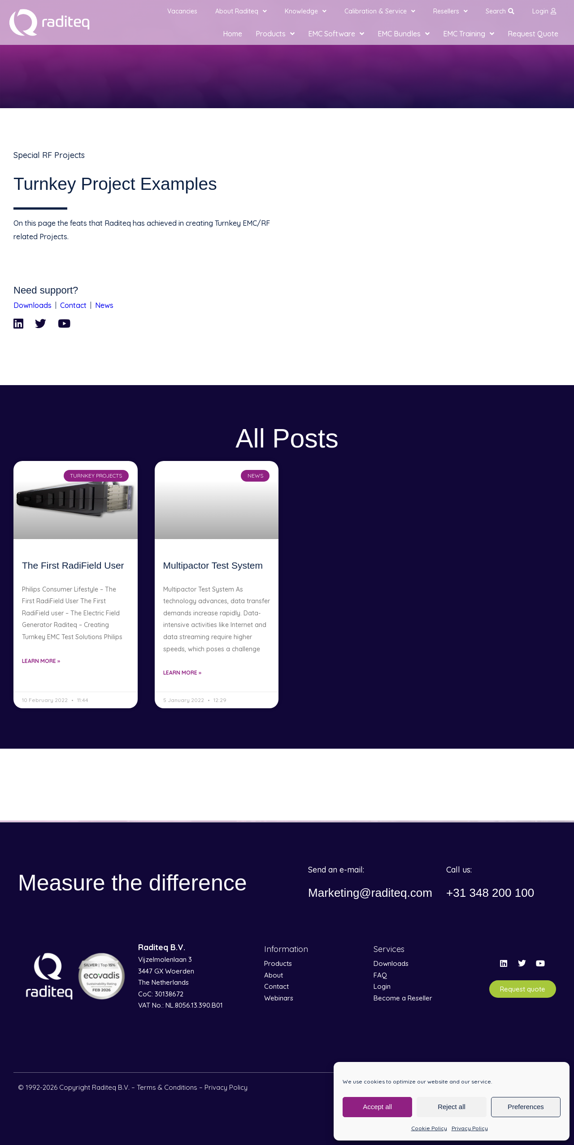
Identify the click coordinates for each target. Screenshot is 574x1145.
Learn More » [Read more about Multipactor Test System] (182, 672)
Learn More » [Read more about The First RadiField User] (41, 661)
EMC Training (468, 33)
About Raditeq (241, 11)
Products (275, 33)
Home (232, 33)
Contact (73, 305)
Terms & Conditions (167, 1087)
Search (500, 11)
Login (544, 11)
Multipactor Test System (213, 565)
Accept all (377, 1106)
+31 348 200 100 (493, 892)
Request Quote (533, 33)
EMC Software (336, 33)
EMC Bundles (404, 33)
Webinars (278, 998)
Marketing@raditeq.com (375, 892)
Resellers (450, 11)
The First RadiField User (73, 565)
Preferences (526, 1106)
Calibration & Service (379, 11)
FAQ (380, 975)
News (104, 305)
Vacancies (182, 11)
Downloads (32, 305)
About (273, 975)
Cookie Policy (429, 1128)
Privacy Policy (470, 1128)
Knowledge (305, 11)
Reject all (451, 1106)
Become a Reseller (403, 998)
